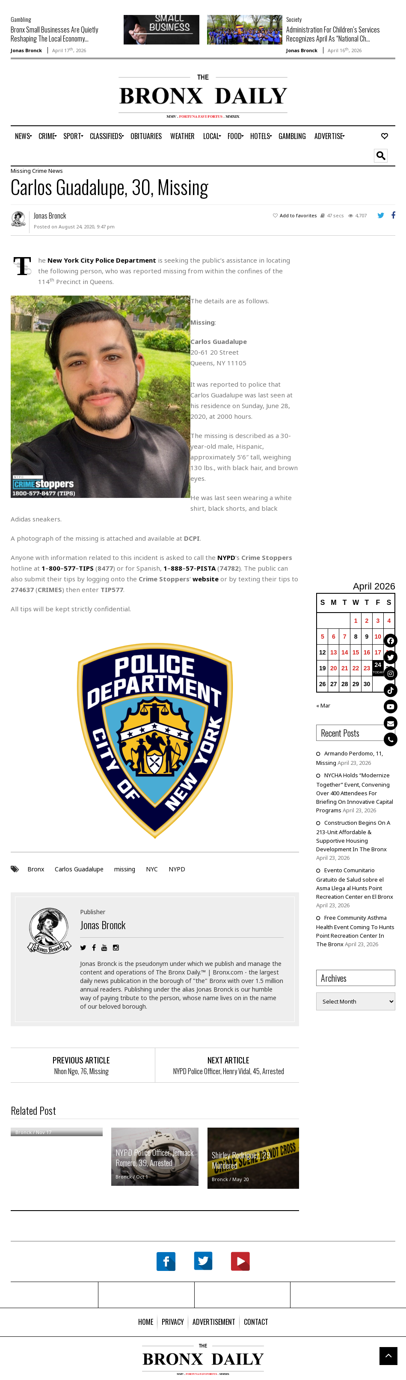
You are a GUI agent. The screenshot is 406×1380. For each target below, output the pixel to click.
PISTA (206, 568)
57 (189, 568)
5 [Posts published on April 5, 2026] (322, 636)
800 (54, 568)
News (55, 171)
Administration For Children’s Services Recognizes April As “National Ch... (333, 34)
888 (176, 568)
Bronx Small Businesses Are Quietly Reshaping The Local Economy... (54, 34)
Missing (21, 171)
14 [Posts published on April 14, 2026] (344, 652)
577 (69, 568)
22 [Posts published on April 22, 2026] (356, 668)
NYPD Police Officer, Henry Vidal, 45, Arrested (228, 1071)
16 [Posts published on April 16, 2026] (367, 652)
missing (124, 869)
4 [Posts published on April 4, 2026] (389, 620)
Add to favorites (298, 215)
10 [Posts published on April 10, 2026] (378, 636)
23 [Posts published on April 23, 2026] (367, 668)
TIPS (86, 568)
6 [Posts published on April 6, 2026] (333, 636)
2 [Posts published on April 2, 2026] (367, 620)
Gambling (21, 19)
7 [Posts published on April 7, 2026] (345, 636)
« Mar (323, 705)
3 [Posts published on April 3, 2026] (377, 620)
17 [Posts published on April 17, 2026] (378, 652)
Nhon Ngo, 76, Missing (81, 1071)
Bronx (35, 869)
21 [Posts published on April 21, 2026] (344, 668)
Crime (39, 171)
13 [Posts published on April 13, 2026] (333, 652)
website (206, 579)
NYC (152, 869)
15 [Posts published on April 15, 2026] (356, 652)
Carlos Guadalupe (79, 869)
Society (294, 19)
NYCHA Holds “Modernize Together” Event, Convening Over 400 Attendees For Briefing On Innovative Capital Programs (354, 792)
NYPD (177, 869)
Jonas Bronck (26, 50)
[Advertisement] (61, 101)
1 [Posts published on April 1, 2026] (356, 620)
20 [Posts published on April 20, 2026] (333, 668)
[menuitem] (22, 136)
